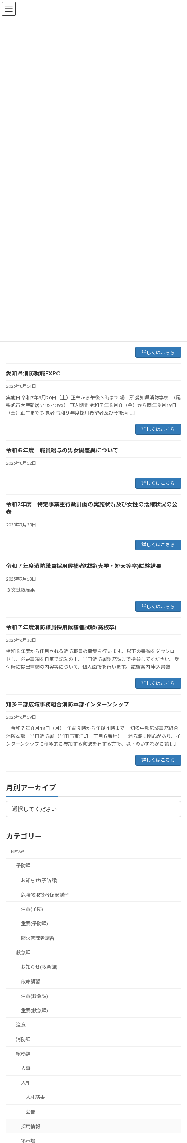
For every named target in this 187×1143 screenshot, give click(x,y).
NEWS (17, 852)
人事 (25, 1068)
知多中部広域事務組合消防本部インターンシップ (67, 704)
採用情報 (30, 1126)
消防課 (23, 1039)
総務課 (23, 1054)
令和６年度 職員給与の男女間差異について (62, 450)
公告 (30, 1112)
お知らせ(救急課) (39, 967)
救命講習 (30, 981)
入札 (25, 1083)
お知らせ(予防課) (39, 880)
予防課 (23, 866)
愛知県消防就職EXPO (36, 373)
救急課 (23, 952)
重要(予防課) (34, 924)
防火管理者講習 (37, 938)
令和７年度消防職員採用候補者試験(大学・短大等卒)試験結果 (83, 565)
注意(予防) (32, 909)
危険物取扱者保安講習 (45, 895)
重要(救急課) (34, 1011)
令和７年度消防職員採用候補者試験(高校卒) (61, 627)
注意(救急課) (34, 996)
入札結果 (35, 1097)
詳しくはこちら (158, 352)
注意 (21, 1025)
